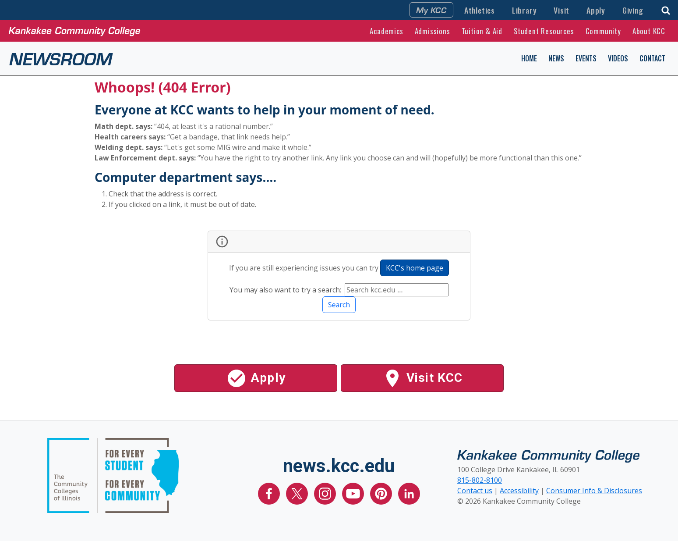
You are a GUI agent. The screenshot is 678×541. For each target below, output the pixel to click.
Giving (632, 10)
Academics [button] (386, 30)
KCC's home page (414, 268)
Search (339, 305)
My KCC (431, 9)
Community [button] (603, 30)
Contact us (474, 490)
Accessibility (519, 490)
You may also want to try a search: (286, 290)
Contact (652, 58)
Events (586, 58)
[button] (666, 9)
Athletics (479, 10)
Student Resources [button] (544, 30)
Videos (618, 58)
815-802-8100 (479, 480)
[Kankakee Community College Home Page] (74, 30)
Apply (595, 10)
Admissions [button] (432, 30)
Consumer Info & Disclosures (594, 490)
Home (529, 58)
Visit (561, 10)
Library (524, 10)
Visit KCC (422, 378)
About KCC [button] (648, 30)
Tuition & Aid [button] (482, 30)
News (556, 58)
